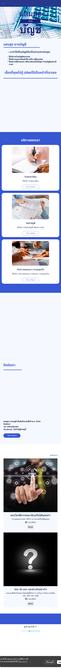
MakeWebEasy (35, 631)
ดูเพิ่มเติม (54, 455)
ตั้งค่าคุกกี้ (49, 662)
